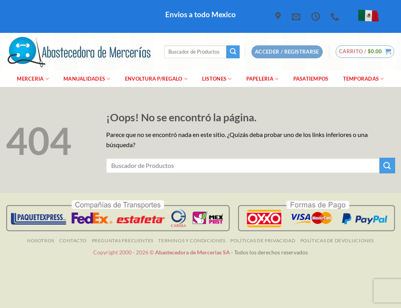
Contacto (73, 240)
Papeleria (262, 79)
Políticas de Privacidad (262, 240)
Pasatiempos (311, 79)
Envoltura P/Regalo (156, 79)
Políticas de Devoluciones (337, 240)
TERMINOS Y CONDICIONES (191, 240)
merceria (33, 79)
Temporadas (363, 79)
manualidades (86, 79)
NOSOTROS (40, 240)
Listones (217, 79)
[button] (365, 51)
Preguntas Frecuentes (123, 240)
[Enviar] (233, 52)
